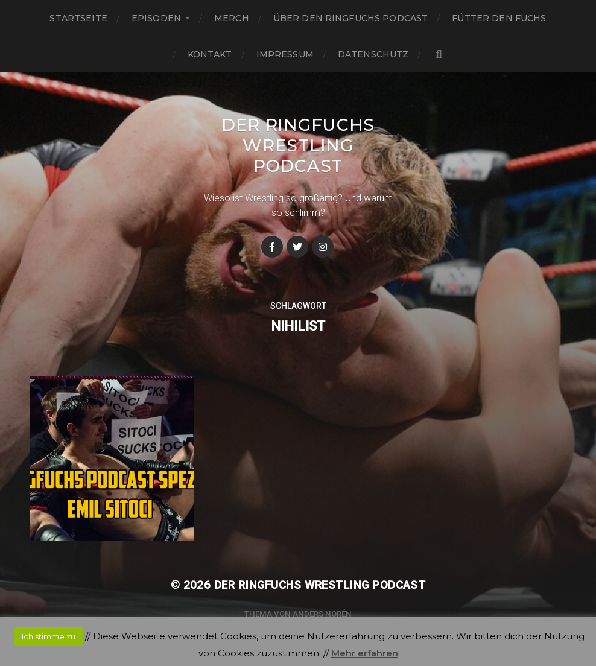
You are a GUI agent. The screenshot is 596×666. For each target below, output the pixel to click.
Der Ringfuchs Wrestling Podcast (298, 145)
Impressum (285, 54)
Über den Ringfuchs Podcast (350, 18)
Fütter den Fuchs (499, 18)
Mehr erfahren (364, 653)
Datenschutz (373, 54)
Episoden (156, 18)
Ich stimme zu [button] (48, 636)
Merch (231, 18)
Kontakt (210, 54)
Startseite (78, 18)
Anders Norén (322, 613)
